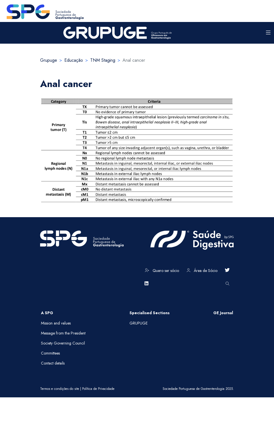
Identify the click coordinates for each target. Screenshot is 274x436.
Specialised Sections (149, 313)
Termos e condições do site (59, 388)
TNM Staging (102, 60)
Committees (50, 353)
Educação (73, 60)
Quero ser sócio (162, 270)
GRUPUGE (138, 323)
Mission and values (56, 323)
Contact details (53, 363)
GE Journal (223, 313)
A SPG (47, 313)
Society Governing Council (63, 343)
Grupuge (48, 60)
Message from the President (63, 333)
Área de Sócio (202, 270)
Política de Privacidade (98, 388)
